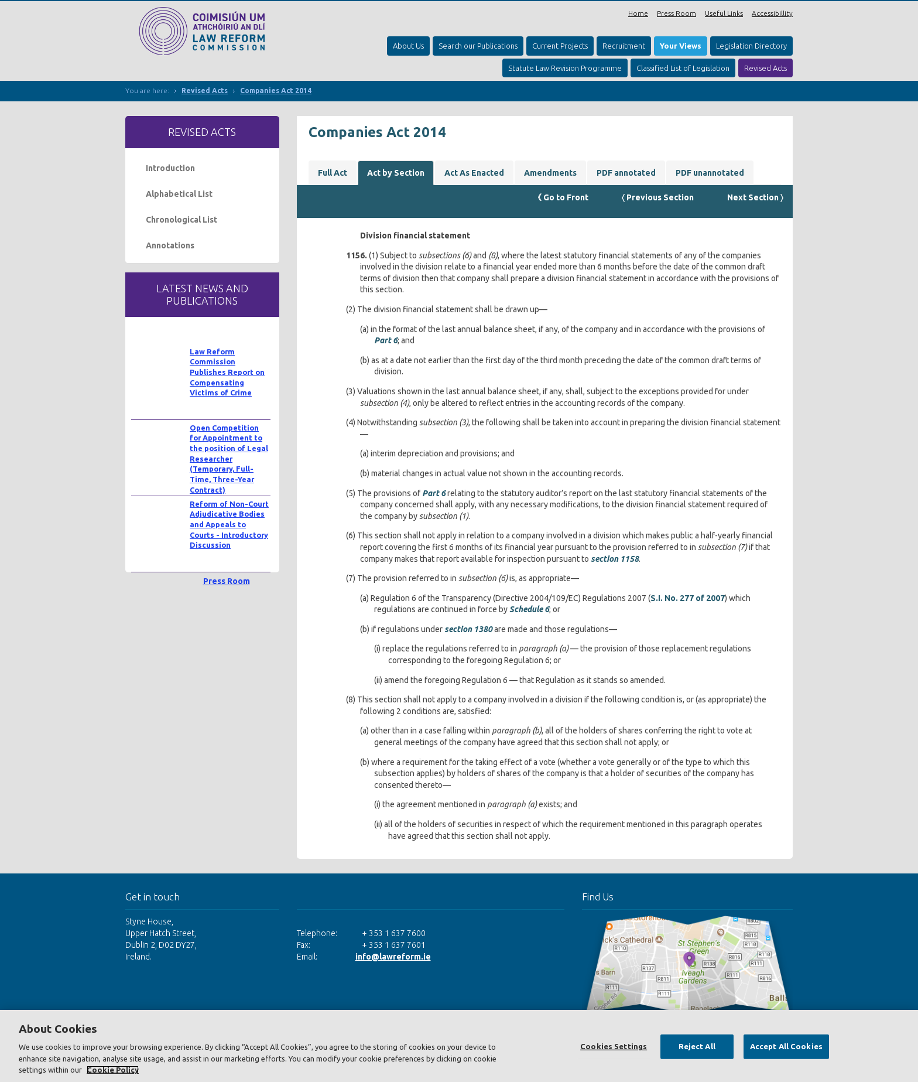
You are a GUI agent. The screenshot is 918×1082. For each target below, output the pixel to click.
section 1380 (468, 629)
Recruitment (623, 46)
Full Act (332, 173)
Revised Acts (765, 68)
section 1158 (615, 559)
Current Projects (560, 46)
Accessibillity (772, 13)
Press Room (676, 13)
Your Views (680, 46)
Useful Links (724, 13)
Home (638, 13)
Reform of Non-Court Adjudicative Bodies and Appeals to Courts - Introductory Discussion (229, 524)
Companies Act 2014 (275, 90)
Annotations (170, 245)
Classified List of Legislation (682, 68)
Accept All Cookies (786, 1046)
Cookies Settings (613, 1046)
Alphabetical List (179, 194)
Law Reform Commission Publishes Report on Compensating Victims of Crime (227, 372)
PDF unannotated (710, 173)
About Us (408, 46)
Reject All (697, 1046)
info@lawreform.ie (393, 956)
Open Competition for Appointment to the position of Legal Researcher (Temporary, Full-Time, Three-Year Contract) (229, 459)
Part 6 (386, 340)
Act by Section (395, 173)
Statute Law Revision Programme (565, 68)
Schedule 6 (529, 609)
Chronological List (181, 219)
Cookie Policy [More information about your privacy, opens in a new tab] (113, 1070)
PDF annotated (626, 173)
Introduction (170, 168)
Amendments (550, 173)
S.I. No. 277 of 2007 (687, 598)
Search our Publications (478, 46)
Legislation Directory (751, 46)
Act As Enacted (474, 173)
